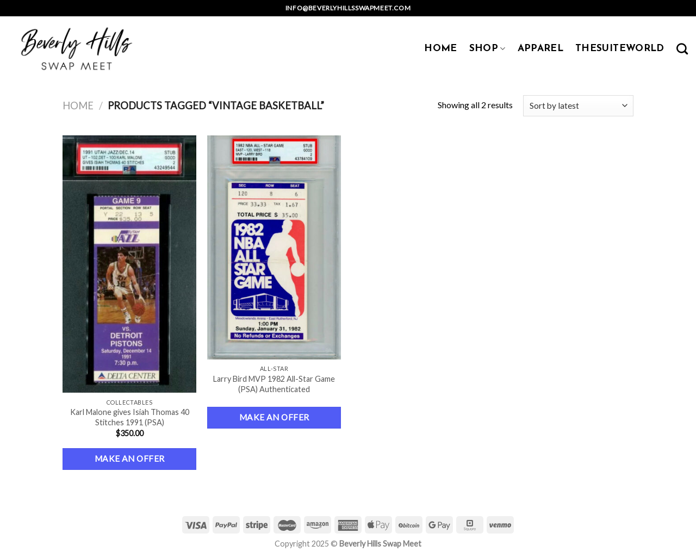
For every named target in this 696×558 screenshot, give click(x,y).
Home (78, 105)
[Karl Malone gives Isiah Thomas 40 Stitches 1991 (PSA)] (130, 264)
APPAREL (540, 48)
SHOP (487, 49)
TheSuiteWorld (619, 48)
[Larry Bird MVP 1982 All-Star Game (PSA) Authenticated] (274, 247)
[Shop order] (578, 105)
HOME (440, 48)
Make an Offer (130, 458)
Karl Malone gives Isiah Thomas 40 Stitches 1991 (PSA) (129, 417)
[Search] (682, 48)
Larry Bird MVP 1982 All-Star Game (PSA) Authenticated (274, 384)
